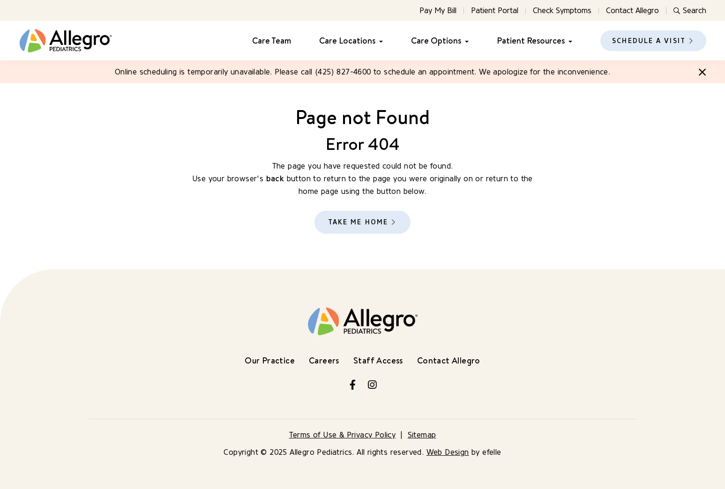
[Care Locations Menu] (379, 41)
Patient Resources (531, 40)
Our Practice (270, 360)
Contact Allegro (632, 10)
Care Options (436, 40)
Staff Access (378, 360)
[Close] (702, 72)
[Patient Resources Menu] (568, 41)
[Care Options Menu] (465, 41)
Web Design (447, 452)
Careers (324, 360)
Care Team (271, 40)
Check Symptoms (562, 10)
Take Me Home (358, 222)
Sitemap (422, 434)
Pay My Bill (437, 10)
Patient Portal (494, 10)
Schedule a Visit (649, 41)
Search (689, 10)
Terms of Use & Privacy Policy (342, 434)
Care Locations (347, 40)
